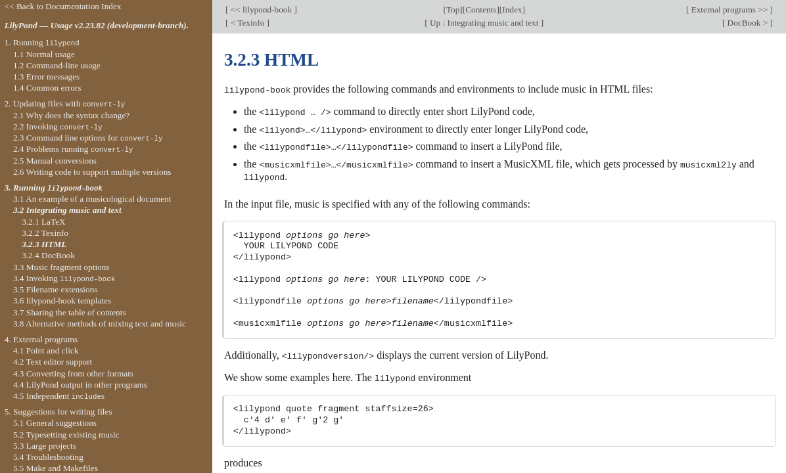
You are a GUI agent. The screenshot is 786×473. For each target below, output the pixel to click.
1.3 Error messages (46, 76)
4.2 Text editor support (52, 362)
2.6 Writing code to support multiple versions (92, 172)
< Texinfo (247, 23)
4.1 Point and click (45, 350)
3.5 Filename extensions (55, 289)
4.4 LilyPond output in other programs (80, 385)
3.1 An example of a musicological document (92, 199)
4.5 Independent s (58, 396)
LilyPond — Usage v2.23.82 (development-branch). (97, 25)
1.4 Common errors (47, 88)
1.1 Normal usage (44, 54)
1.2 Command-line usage (57, 65)
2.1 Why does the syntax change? (71, 115)
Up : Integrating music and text (484, 23)
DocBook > (747, 23)
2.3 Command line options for (88, 138)
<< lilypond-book (261, 9)
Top (452, 9)
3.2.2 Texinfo (45, 233)
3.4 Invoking (64, 278)
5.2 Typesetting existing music (66, 434)
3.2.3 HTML (44, 244)
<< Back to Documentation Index (63, 6)
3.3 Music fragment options (61, 267)
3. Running (54, 187)
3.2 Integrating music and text (67, 210)
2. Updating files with (65, 103)
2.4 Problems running (73, 149)
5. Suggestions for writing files (58, 412)
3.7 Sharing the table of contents (69, 312)
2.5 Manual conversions (55, 161)
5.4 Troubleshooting (48, 457)
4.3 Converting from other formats (73, 373)
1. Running (42, 42)
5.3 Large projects (44, 446)
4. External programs (41, 339)
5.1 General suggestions (55, 423)
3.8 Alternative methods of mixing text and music (99, 323)
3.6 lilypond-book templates (62, 300)
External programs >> (729, 9)
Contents (480, 9)
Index (512, 9)
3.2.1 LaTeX (43, 222)
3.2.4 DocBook (48, 255)
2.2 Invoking (58, 126)
